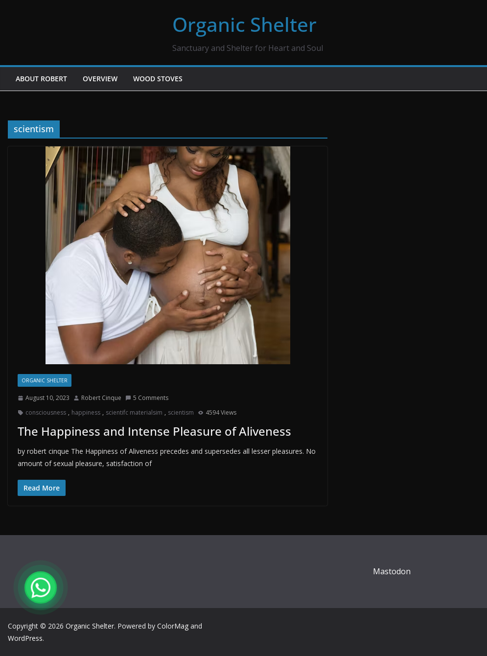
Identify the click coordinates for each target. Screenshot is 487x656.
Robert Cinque (101, 398)
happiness (85, 412)
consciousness (45, 412)
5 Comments (146, 398)
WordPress (25, 638)
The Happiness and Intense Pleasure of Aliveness (154, 431)
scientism (181, 412)
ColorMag (172, 626)
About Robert (41, 78)
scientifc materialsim (134, 412)
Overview (100, 78)
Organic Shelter (244, 24)
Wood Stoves (158, 78)
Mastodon (392, 571)
